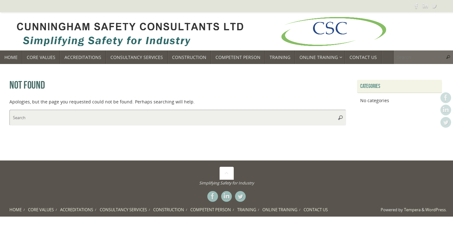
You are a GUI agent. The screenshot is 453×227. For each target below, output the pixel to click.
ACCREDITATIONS (76, 209)
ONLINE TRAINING (279, 209)
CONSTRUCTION (168, 209)
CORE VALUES (41, 209)
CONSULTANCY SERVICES (123, 209)
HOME (15, 209)
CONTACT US (316, 209)
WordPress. (436, 209)
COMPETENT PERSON (210, 209)
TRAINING (246, 209)
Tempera (412, 209)
